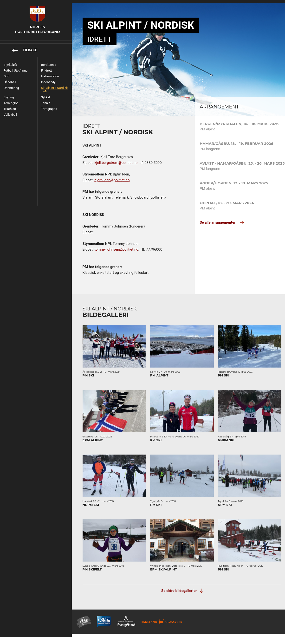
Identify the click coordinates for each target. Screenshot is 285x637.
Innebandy (50, 79)
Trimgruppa (51, 105)
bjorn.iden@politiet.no (119, 177)
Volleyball (10, 111)
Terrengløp (11, 100)
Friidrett (48, 67)
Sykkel (47, 94)
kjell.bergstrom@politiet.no (123, 159)
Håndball (10, 79)
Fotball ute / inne (15, 67)
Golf (6, 73)
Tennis (47, 100)
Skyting (9, 94)
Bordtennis (50, 61)
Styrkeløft (10, 61)
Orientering (11, 85)
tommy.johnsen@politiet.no (124, 246)
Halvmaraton (52, 73)
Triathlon (10, 105)
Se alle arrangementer (214, 219)
